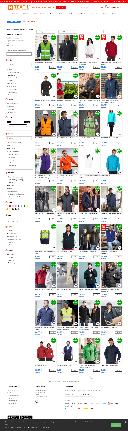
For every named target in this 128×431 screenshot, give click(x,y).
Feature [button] (10, 250)
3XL (8, 221)
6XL (23, 221)
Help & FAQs (12, 403)
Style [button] (10, 60)
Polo (60, 14)
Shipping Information (39, 7)
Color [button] (10, 202)
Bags (51, 14)
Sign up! (86, 394)
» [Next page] (120, 31)
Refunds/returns (13, 400)
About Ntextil (11, 390)
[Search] (90, 7)
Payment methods (13, 395)
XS (13, 218)
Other (114, 14)
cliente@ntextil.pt (41, 392)
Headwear (81, 14)
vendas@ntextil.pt (41, 396)
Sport (104, 14)
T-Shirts (25, 14)
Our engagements (13, 405)
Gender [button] (10, 99)
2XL (29, 218)
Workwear (94, 14)
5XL (18, 221)
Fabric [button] (10, 226)
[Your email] (73, 394)
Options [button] (11, 172)
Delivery (10, 398)
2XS (8, 218)
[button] (102, 7)
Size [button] (9, 215)
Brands (14, 14)
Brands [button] (10, 133)
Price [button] (10, 117)
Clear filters (19, 53)
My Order (51, 7)
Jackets (70, 14)
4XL (13, 221)
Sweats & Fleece (39, 14)
